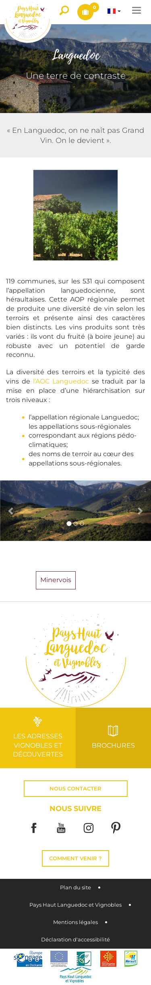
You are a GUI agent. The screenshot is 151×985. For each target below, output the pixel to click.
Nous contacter (75, 789)
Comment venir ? (75, 858)
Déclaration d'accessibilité (75, 940)
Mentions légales (75, 922)
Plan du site (75, 887)
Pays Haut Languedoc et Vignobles (75, 905)
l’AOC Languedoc (61, 381)
